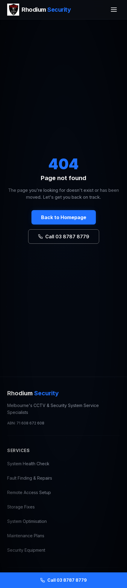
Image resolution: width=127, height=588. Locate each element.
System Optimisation (27, 521)
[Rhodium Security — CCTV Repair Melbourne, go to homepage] (39, 10)
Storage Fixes (21, 506)
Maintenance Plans (25, 535)
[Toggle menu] (114, 10)
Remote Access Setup (29, 492)
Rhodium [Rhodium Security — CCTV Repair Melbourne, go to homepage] (33, 393)
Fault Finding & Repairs (29, 478)
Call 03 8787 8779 (63, 237)
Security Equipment (26, 550)
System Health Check (28, 463)
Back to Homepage (63, 217)
